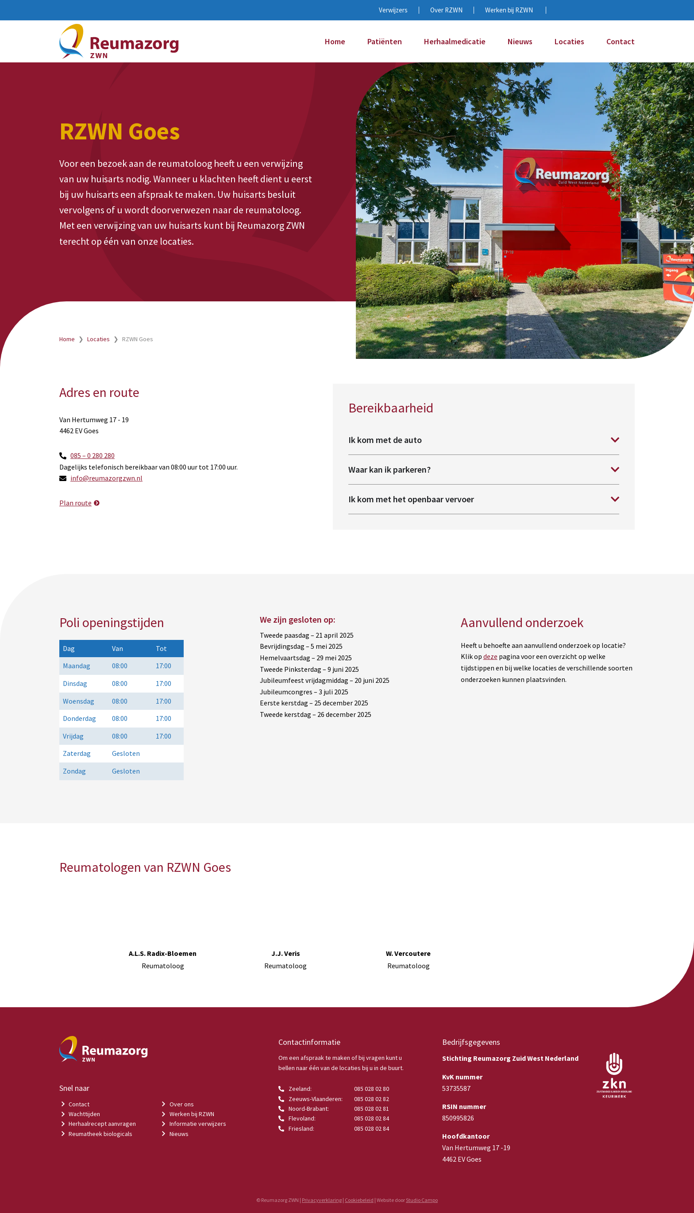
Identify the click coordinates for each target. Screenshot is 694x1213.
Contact (620, 41)
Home (335, 41)
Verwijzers (393, 10)
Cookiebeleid (359, 1200)
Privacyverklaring (322, 1200)
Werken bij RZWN (509, 10)
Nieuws (520, 41)
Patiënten (384, 41)
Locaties (569, 41)
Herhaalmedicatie (455, 41)
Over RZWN (446, 10)
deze (490, 656)
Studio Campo (422, 1200)
